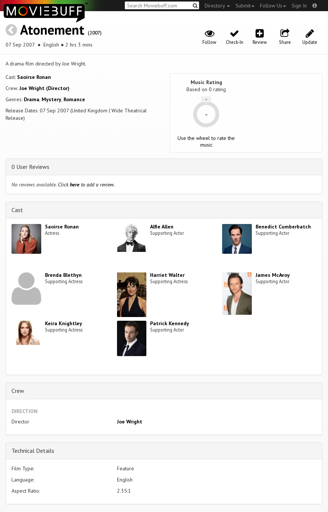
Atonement (52, 29)
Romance (74, 99)
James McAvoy (273, 275)
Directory (217, 5)
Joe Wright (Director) (44, 88)
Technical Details (33, 450)
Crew (18, 390)
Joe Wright (129, 421)
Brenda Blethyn (63, 275)
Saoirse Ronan (34, 77)
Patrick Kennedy (169, 323)
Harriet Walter (167, 275)
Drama (31, 99)
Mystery (51, 99)
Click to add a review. (86, 184)
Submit (245, 5)
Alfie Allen (161, 226)
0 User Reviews (30, 166)
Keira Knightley (63, 323)
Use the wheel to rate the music (206, 141)
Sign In (299, 5)
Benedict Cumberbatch (283, 226)
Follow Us (273, 5)
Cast (17, 210)
